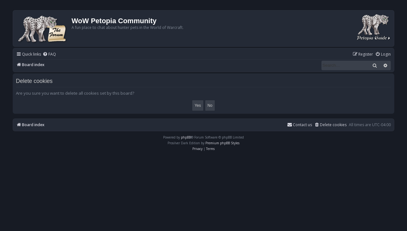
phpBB (186, 137)
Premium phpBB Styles (222, 143)
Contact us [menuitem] (299, 124)
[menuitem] (49, 54)
